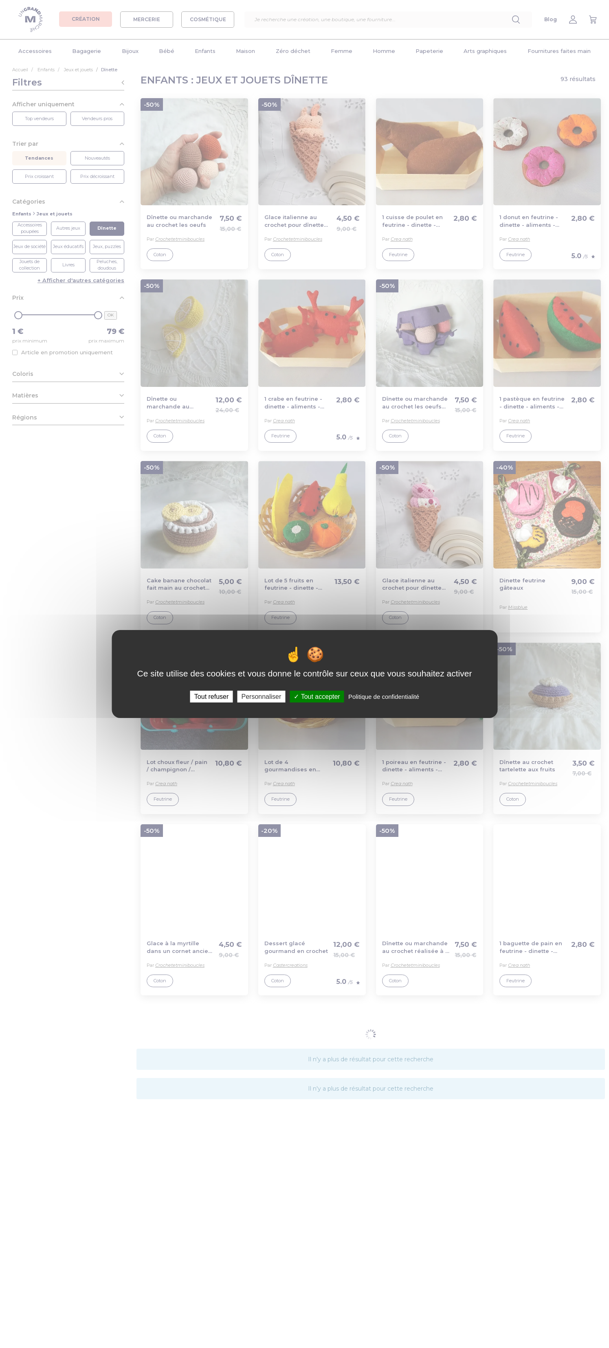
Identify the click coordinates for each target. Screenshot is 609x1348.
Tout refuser (211, 696)
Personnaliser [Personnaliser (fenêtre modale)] (261, 696)
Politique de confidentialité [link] (383, 696)
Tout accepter (317, 696)
